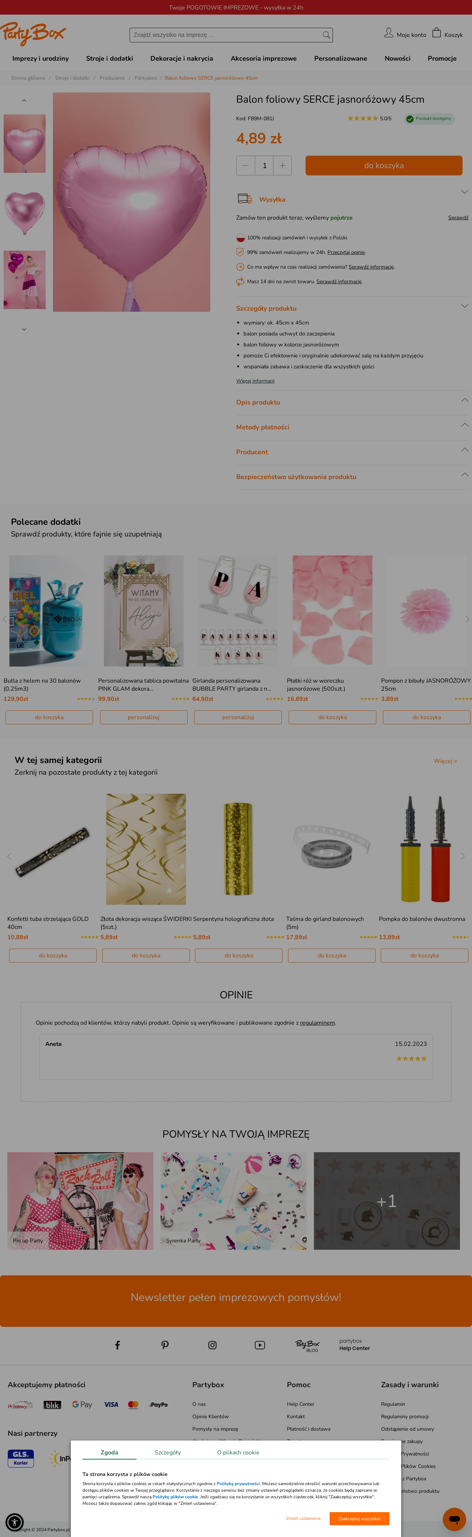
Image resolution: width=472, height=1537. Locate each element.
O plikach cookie (238, 1453)
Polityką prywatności (238, 1484)
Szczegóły (168, 1453)
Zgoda (109, 1453)
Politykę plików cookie (175, 1497)
